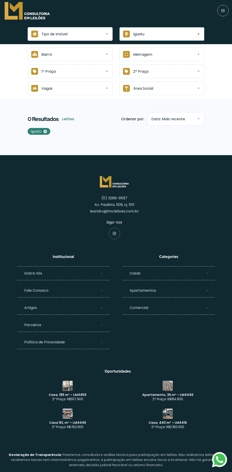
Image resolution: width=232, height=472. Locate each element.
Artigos (30, 307)
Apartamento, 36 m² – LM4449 (167, 394)
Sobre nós (33, 273)
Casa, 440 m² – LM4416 (168, 422)
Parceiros (32, 325)
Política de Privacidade (44, 342)
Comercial (139, 307)
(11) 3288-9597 (114, 198)
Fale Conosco (36, 290)
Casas (135, 273)
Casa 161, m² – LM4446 (67, 422)
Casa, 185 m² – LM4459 (67, 394)
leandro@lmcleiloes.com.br (114, 211)
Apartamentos (143, 290)
